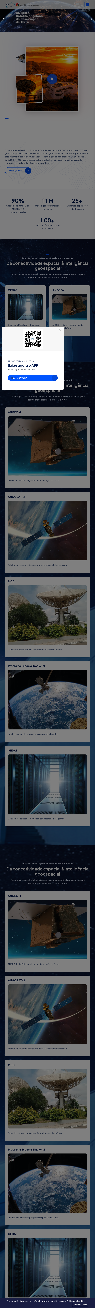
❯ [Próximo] (91, 18)
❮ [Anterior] (3, 18)
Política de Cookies (76, 1301)
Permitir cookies (80, 1305)
